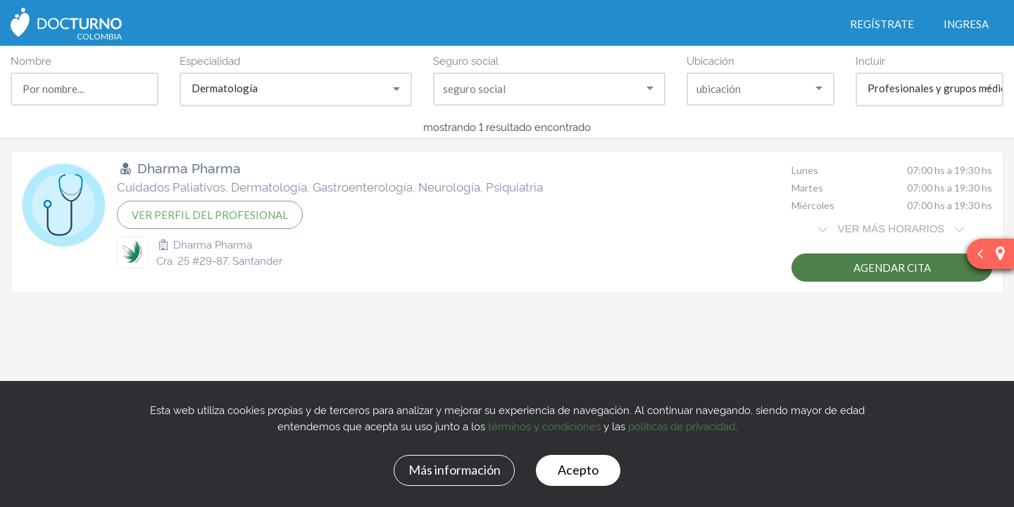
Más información (454, 469)
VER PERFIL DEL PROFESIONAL (210, 214)
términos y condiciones (544, 425)
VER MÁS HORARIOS (890, 228)
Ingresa (966, 24)
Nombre (31, 60)
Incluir (870, 60)
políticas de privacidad (681, 425)
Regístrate (882, 24)
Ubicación (710, 60)
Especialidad (210, 60)
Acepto (578, 469)
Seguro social (466, 60)
